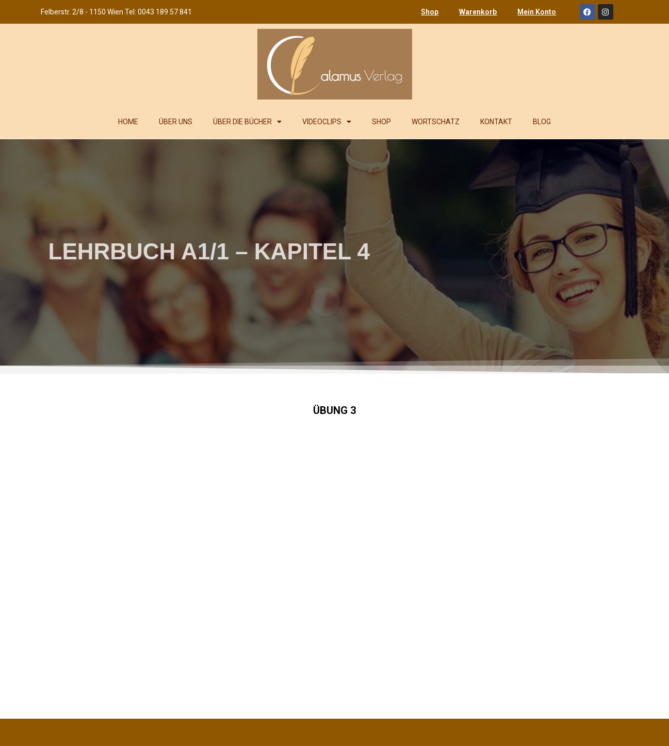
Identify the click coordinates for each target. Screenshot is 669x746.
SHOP (381, 122)
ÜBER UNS (175, 122)
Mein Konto (536, 12)
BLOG (542, 122)
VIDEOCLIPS (326, 121)
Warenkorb (478, 12)
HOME (128, 122)
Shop (429, 12)
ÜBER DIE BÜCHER (247, 121)
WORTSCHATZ (436, 122)
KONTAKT (496, 122)
